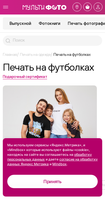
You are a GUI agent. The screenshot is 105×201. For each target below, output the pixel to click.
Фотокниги (49, 23)
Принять (52, 181)
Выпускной (20, 23)
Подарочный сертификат (25, 76)
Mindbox (59, 164)
